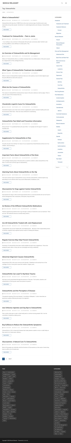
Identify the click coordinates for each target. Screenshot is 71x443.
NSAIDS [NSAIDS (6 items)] (4, 407)
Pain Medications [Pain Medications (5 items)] (58, 429)
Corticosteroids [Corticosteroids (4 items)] (58, 392)
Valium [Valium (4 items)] (4, 420)
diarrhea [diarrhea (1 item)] (56, 394)
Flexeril (58, 39)
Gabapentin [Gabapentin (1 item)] (62, 398)
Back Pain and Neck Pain (62, 57)
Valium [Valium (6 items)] (56, 433)
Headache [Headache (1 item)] (64, 400)
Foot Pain (60, 85)
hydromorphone (62, 146)
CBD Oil (59, 110)
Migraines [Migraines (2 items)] (63, 411)
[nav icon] (66, 3)
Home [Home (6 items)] (8, 394)
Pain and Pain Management (62, 51)
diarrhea (60, 82)
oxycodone (60, 152)
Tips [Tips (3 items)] (10, 414)
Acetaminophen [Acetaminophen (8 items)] (10, 372)
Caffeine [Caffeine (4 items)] (10, 378)
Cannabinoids (59, 107)
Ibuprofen (60, 133)
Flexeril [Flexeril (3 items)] (61, 396)
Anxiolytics (59, 104)
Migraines (58, 33)
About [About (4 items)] (4, 372)
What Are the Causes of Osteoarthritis (16, 87)
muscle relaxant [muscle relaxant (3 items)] (11, 400)
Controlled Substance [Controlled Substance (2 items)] (59, 389)
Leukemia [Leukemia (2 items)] (57, 411)
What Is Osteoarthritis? (10, 17)
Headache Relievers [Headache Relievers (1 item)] (59, 405)
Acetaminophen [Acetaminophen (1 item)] (58, 374)
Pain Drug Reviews (59, 91)
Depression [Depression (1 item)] (65, 392)
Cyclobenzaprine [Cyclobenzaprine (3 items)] (6, 387)
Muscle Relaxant (10, 3)
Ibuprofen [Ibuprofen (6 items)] (12, 396)
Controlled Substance (61, 114)
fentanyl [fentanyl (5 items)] (61, 394)
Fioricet (59, 30)
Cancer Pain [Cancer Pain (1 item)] (57, 385)
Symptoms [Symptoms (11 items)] (5, 414)
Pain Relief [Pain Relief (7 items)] (57, 431)
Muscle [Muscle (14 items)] (4, 400)
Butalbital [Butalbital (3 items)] (5, 378)
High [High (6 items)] (4, 394)
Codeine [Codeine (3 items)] (10, 383)
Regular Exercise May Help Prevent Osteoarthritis (20, 240)
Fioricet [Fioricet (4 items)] (4, 392)
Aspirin (59, 130)
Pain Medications (59, 94)
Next (10, 359)
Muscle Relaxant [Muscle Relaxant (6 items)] (64, 414)
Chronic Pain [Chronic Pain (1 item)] (62, 387)
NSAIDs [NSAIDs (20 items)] (65, 418)
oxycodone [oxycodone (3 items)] (13, 409)
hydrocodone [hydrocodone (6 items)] (57, 407)
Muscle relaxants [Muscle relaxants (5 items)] (58, 418)
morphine (60, 149)
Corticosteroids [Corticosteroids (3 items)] (6, 385)
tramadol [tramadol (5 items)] (11, 416)
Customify (26, 440)
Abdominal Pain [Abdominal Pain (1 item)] (58, 372)
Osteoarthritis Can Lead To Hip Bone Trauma (18, 274)
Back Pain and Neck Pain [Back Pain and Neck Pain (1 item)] (60, 381)
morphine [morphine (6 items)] (57, 414)
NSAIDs (58, 126)
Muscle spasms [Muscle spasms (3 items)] (6, 405)
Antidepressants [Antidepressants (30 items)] (58, 376)
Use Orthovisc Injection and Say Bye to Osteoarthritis (21, 308)
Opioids (58, 136)
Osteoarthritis (25, 20)
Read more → (6, 29)
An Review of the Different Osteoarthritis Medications (22, 206)
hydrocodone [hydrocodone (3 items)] (6, 396)
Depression (59, 75)
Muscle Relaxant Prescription (60, 43)
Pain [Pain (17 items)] (4, 411)
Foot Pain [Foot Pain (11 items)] (57, 398)
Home (3, 12)
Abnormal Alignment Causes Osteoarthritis (18, 257)
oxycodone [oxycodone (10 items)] (57, 422)
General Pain (59, 78)
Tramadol (60, 162)
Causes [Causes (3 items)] (4, 383)
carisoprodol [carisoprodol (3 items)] (10, 381)
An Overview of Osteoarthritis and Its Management (21, 53)
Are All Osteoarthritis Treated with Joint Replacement (22, 223)
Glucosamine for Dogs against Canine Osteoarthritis (21, 189)
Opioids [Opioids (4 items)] (9, 407)
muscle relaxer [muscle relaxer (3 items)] (6, 403)
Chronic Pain (59, 72)
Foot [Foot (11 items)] (9, 392)
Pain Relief (59, 159)
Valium (58, 48)
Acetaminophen (60, 98)
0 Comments (34, 20)
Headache (57, 20)
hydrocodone (61, 143)
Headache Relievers (61, 27)
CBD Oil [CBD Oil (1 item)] (56, 387)
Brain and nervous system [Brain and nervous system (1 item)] (60, 383)
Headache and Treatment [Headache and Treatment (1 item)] (60, 403)
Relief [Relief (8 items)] (8, 411)
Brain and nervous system (60, 61)
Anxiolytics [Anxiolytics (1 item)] (57, 378)
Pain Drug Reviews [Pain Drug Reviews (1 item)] (59, 427)
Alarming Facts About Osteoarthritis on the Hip (19, 172)
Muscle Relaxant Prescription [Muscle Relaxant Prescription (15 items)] (61, 416)
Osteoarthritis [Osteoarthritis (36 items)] (6, 409)
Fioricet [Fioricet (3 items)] (56, 396)
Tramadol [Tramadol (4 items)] (63, 431)
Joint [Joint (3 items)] (4, 398)
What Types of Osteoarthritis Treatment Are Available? (22, 70)
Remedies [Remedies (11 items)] (13, 411)
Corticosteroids (60, 117)
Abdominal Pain (60, 54)
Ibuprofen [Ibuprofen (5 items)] (65, 409)
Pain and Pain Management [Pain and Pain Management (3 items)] (60, 425)
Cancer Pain (59, 65)
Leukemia (60, 69)
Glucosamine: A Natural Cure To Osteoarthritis (19, 342)
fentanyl (60, 139)
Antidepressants (60, 101)
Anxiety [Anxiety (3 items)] (13, 374)
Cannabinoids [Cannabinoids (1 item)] (64, 385)
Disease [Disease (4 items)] (11, 389)
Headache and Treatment (62, 23)
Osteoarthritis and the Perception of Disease (18, 291)
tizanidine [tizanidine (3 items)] (5, 416)
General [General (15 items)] (13, 392)
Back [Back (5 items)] (14, 376)
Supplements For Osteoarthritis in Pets (16, 138)
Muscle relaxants (60, 123)
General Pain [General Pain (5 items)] (57, 400)
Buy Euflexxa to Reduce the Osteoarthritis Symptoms (21, 325)
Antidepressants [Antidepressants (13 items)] (6, 374)
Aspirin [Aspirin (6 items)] (9, 376)
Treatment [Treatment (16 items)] (5, 418)
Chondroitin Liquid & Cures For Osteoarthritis (19, 104)
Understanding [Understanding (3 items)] (12, 418)
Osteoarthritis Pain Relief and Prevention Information (22, 121)
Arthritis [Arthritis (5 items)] (4, 376)
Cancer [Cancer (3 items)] (4, 381)
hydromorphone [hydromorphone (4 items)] (58, 409)
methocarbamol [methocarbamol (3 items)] (10, 398)
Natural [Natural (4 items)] (13, 405)
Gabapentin (59, 120)
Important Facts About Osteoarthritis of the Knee (20, 155)
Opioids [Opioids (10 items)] (56, 420)
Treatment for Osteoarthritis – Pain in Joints (18, 36)
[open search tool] (62, 3)
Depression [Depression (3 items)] (5, 389)
